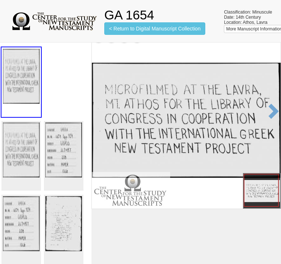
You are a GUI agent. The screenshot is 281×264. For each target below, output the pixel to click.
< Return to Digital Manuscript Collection (155, 29)
